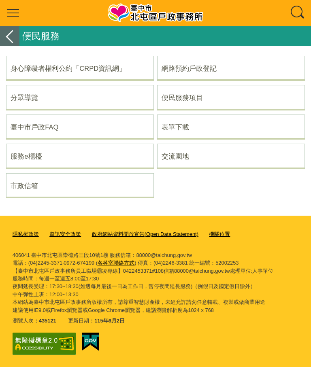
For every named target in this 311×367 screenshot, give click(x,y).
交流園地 (175, 156)
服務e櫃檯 (26, 156)
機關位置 (219, 234)
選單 (13, 13)
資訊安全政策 (65, 234)
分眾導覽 (24, 97)
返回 (9, 36)
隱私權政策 (26, 234)
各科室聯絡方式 (116, 263)
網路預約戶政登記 (189, 68)
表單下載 (175, 127)
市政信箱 (24, 185)
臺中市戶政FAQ (34, 127)
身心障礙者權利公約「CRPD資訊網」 (68, 68)
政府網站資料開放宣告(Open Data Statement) (145, 234)
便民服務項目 (182, 97)
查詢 (298, 13)
